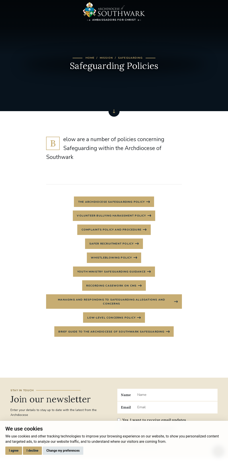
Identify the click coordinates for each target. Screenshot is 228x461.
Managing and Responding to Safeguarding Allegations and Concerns (111, 303)
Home (90, 58)
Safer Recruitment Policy (111, 244)
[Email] (176, 410)
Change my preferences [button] (62, 450)
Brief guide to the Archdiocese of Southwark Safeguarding (111, 334)
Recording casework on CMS (111, 287)
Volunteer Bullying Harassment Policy (111, 216)
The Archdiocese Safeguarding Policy (111, 202)
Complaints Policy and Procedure (111, 230)
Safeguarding (130, 58)
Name (126, 397)
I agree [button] (13, 450)
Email (126, 410)
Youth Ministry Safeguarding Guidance (111, 273)
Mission (106, 58)
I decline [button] (32, 450)
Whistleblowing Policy (111, 259)
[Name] (176, 397)
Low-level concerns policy (111, 320)
